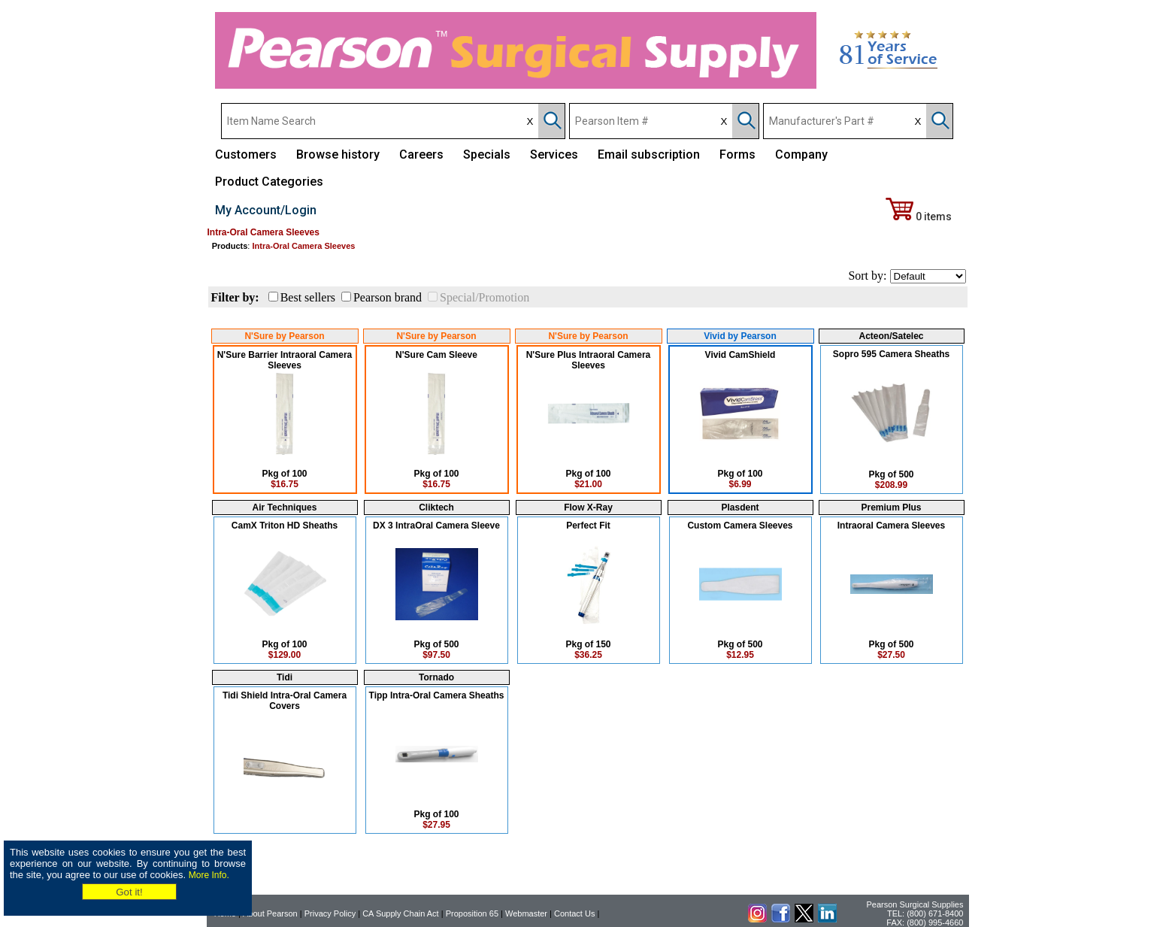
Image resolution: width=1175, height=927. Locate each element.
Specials (486, 154)
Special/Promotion (484, 297)
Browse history (338, 154)
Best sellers (307, 297)
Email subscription (649, 154)
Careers (421, 154)
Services (554, 154)
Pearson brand (387, 297)
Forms (737, 154)
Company (801, 154)
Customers (246, 154)
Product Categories (269, 181)
